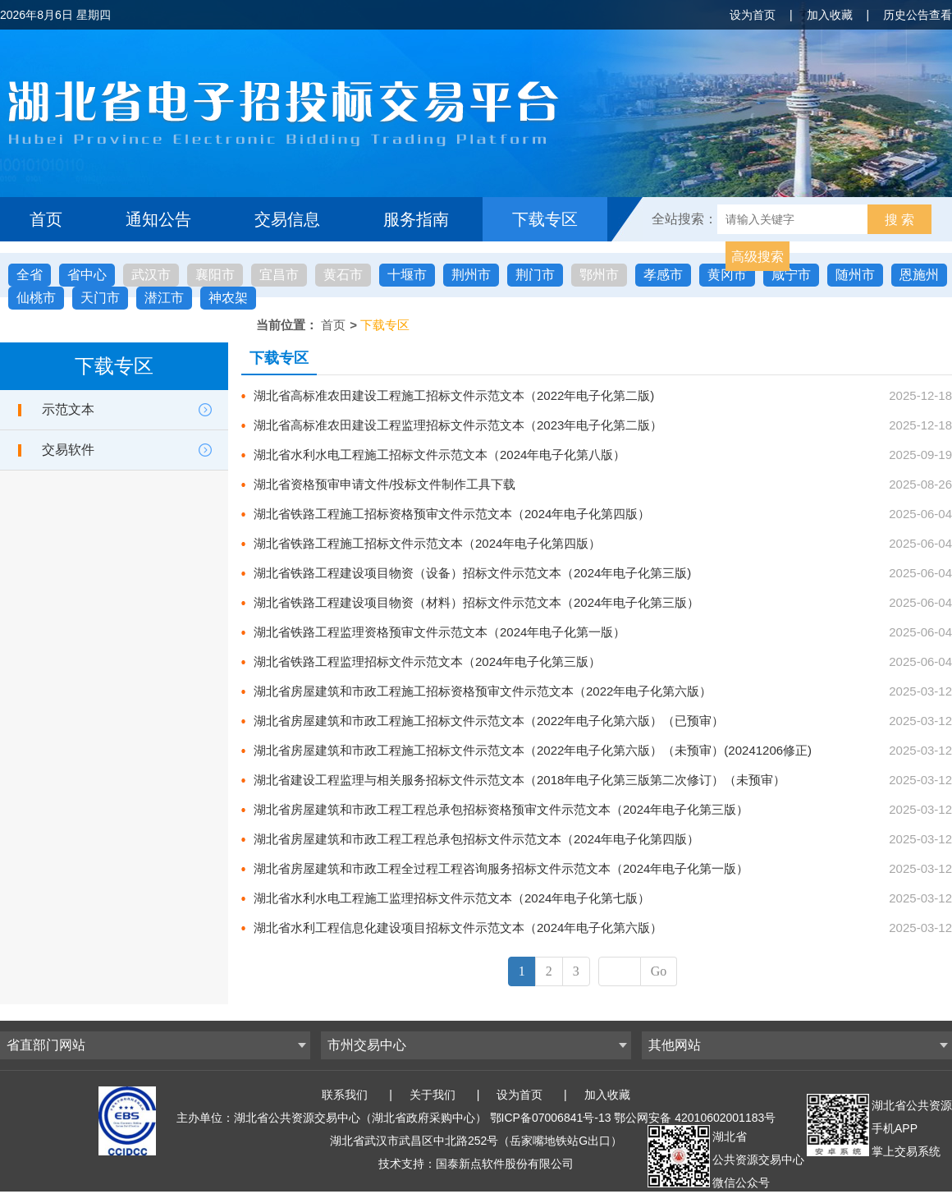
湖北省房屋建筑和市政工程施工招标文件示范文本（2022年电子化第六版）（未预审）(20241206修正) (533, 750)
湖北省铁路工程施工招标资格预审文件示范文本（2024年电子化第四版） (452, 514)
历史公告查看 (917, 14)
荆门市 (535, 275)
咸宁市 (791, 275)
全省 (29, 275)
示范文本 (68, 409)
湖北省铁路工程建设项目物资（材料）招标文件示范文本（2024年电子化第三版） (476, 602)
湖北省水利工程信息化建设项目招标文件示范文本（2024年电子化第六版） (458, 928)
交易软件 (68, 450)
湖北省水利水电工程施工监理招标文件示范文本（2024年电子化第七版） (452, 898)
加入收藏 (830, 14)
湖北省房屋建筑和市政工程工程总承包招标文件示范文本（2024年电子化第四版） (476, 839)
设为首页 (753, 14)
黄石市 (343, 275)
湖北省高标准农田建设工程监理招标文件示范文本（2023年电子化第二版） (458, 425)
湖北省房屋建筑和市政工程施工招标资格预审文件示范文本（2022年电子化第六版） (483, 691)
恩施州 (919, 275)
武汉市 (151, 275)
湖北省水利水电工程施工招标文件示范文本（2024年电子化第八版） (439, 455)
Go (659, 971)
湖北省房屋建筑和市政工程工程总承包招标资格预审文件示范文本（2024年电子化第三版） (501, 809)
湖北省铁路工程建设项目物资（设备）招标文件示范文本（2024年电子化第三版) (472, 573)
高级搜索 (757, 257)
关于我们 (432, 1094)
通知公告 (158, 219)
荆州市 (471, 275)
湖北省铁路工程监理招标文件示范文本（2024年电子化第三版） (427, 661)
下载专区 (545, 219)
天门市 (100, 298)
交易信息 (287, 219)
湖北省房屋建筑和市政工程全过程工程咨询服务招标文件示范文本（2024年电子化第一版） (501, 868)
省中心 (87, 275)
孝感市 (663, 275)
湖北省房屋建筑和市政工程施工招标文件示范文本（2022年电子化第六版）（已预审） (489, 721)
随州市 (855, 275)
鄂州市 (599, 275)
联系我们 (345, 1094)
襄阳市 (215, 275)
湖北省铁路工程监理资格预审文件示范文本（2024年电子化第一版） (439, 632)
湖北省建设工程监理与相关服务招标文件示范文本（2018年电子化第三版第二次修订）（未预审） (519, 780)
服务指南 (416, 219)
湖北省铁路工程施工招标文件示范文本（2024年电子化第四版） (427, 543)
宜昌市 (279, 275)
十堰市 (407, 275)
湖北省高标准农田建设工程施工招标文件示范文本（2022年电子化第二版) (454, 395)
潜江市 (164, 298)
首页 (46, 219)
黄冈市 (727, 275)
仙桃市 (36, 298)
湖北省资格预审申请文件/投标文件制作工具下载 (384, 484)
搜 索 (899, 220)
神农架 (228, 298)
